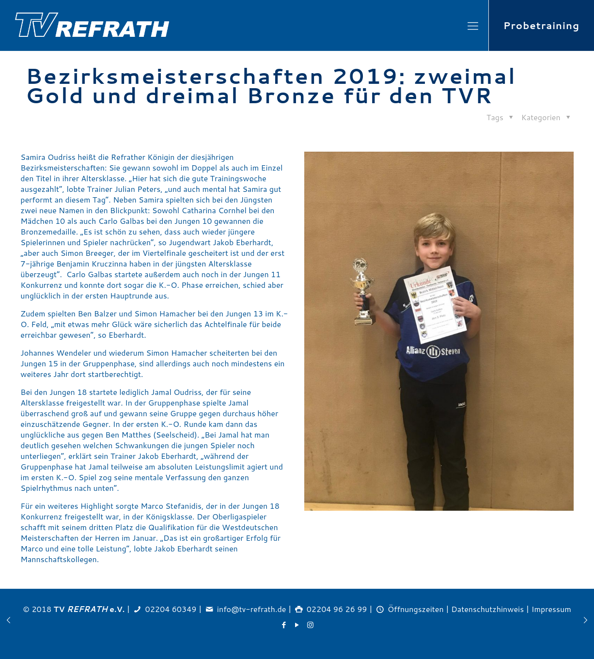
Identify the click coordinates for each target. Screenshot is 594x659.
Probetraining (541, 25)
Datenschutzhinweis (487, 608)
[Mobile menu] (473, 25)
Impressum (551, 608)
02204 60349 (171, 608)
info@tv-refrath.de (251, 608)
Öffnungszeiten (416, 608)
